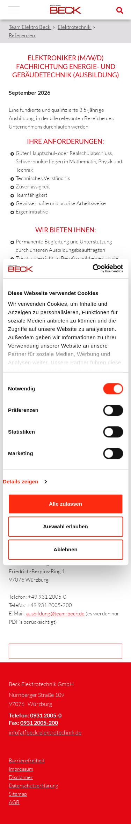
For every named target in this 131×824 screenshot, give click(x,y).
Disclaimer (21, 777)
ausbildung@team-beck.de (55, 613)
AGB (14, 802)
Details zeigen (20, 481)
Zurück (67, 651)
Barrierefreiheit (27, 760)
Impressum (21, 768)
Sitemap (18, 794)
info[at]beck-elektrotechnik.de (45, 732)
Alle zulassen (65, 504)
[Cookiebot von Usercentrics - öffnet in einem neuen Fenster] (93, 268)
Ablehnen (65, 549)
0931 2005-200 (39, 722)
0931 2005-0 (45, 715)
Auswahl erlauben (65, 526)
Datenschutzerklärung (33, 785)
